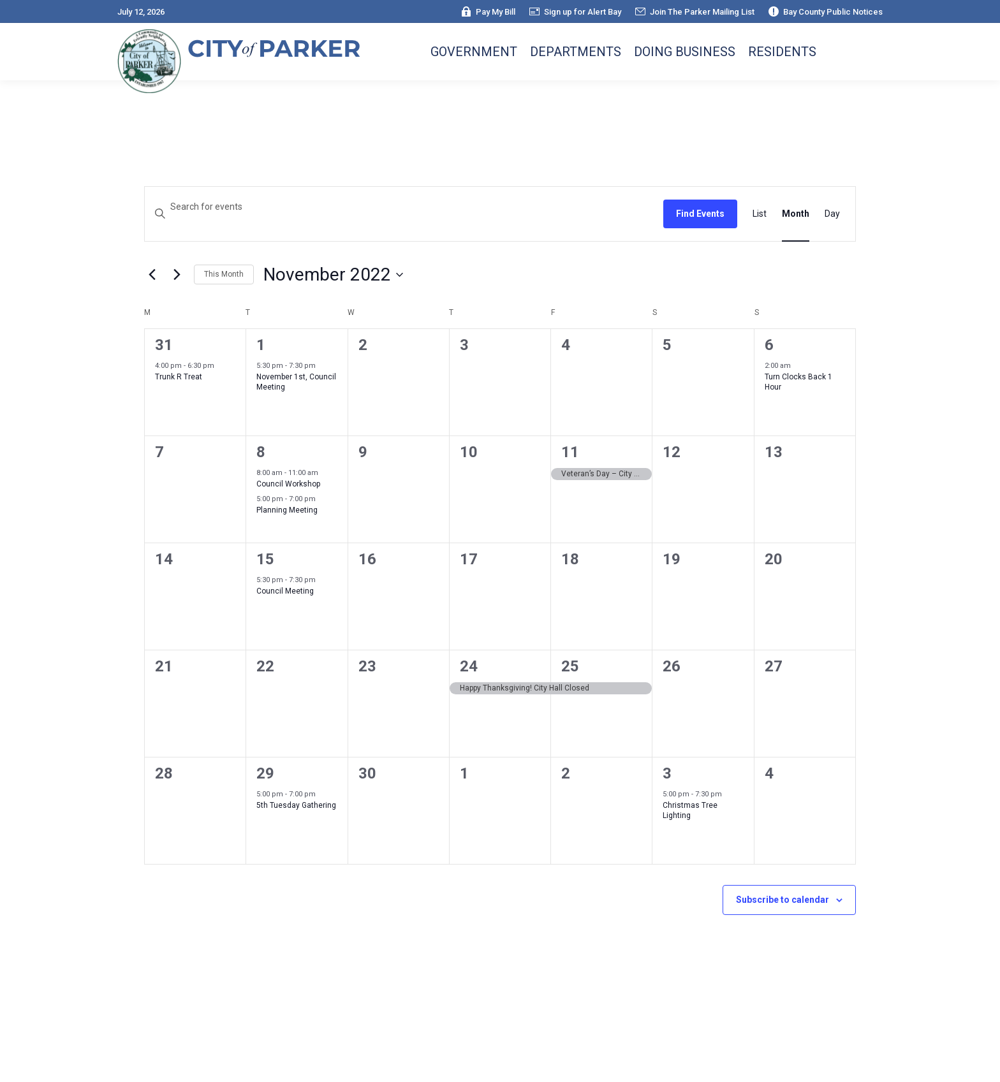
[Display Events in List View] (760, 214)
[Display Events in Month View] (795, 214)
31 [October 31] (164, 345)
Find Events (700, 213)
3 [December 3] (667, 773)
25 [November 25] (570, 666)
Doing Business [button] (684, 51)
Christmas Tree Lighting (690, 811)
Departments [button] (575, 51)
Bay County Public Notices (825, 12)
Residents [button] (782, 51)
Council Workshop (288, 483)
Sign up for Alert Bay (574, 12)
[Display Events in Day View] (832, 214)
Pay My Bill (487, 12)
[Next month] (176, 274)
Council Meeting (285, 591)
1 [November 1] (260, 345)
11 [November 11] (570, 452)
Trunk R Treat (178, 376)
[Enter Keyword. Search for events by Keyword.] (404, 207)
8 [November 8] (260, 452)
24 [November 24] (469, 666)
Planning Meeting (287, 510)
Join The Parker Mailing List (694, 12)
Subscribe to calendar (782, 900)
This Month (224, 274)
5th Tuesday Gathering (296, 805)
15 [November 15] (265, 559)
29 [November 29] (265, 773)
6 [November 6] (769, 345)
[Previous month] (151, 274)
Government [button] (473, 51)
